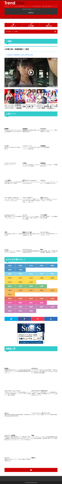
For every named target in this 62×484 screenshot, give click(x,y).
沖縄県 (31, 311)
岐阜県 (20, 286)
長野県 (20, 273)
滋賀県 (41, 290)
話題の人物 (49, 25)
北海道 (9, 265)
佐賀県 (20, 306)
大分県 (52, 306)
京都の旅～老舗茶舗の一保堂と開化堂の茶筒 (20, 54)
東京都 (9, 278)
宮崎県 (9, 311)
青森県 (20, 265)
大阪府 (9, 290)
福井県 (52, 273)
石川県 (41, 273)
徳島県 (31, 302)
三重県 (41, 286)
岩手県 (31, 265)
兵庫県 (20, 290)
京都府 (31, 290)
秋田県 (41, 265)
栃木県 (9, 282)
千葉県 (41, 278)
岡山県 (31, 298)
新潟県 (9, 273)
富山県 (31, 273)
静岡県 (31, 286)
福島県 (9, 269)
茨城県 (52, 278)
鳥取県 (9, 298)
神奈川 (20, 278)
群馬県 (20, 282)
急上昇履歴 (31, 25)
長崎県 (31, 306)
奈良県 (52, 290)
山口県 (52, 298)
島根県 (20, 298)
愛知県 (9, 286)
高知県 (41, 302)
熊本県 (41, 306)
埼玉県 (31, 278)
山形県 (20, 269)
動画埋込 (31, 12)
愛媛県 (20, 302)
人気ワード (13, 25)
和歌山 (9, 294)
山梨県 (31, 282)
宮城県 (52, 265)
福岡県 (9, 306)
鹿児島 (20, 311)
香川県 (9, 302)
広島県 (41, 298)
